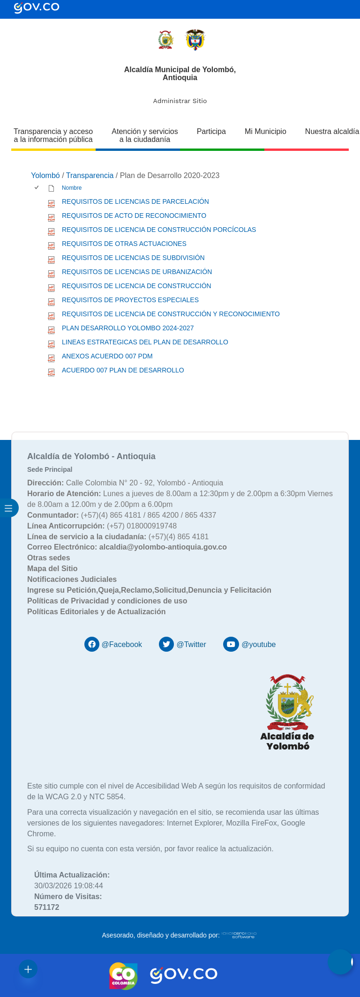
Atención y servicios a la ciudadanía (145, 135)
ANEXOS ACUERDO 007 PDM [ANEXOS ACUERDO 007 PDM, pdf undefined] (107, 356)
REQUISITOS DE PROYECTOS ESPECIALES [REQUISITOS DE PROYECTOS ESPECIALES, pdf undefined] (130, 300)
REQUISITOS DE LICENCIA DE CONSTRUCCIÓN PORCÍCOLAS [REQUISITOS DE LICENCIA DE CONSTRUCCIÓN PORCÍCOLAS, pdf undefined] (159, 229)
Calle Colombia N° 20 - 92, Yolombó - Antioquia (125, 483)
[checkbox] (37, 188)
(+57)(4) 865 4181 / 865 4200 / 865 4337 (121, 515)
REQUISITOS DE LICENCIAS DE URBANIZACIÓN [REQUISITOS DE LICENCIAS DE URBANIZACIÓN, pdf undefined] (137, 271)
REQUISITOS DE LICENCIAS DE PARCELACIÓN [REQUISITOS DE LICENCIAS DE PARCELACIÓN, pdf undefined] (135, 201)
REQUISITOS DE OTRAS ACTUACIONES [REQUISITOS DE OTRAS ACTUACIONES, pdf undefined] (124, 243)
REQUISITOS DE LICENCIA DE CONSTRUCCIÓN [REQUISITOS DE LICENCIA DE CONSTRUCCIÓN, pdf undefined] (136, 286)
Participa (211, 131)
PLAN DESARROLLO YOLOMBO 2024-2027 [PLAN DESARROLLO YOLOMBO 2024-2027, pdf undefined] (128, 328)
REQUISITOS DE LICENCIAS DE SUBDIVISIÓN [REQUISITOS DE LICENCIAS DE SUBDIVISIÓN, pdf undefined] (133, 257)
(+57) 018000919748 (102, 526)
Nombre (72, 188)
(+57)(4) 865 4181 (118, 537)
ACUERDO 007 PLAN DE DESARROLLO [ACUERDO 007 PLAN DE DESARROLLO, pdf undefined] (123, 370)
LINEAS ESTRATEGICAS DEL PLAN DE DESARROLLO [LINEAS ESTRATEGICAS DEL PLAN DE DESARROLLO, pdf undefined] (145, 342)
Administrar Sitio (180, 100)
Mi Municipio (265, 131)
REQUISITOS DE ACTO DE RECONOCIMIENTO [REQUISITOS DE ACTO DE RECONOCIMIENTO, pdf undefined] (134, 215)
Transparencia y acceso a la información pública (53, 135)
